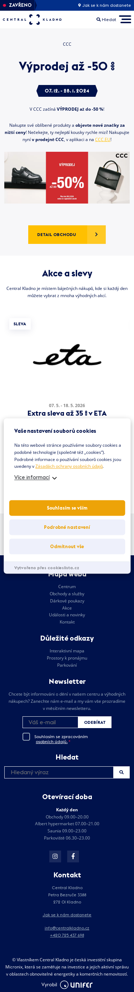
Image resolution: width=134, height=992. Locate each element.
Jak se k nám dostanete (104, 5)
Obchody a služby (67, 593)
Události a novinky (67, 614)
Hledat (121, 772)
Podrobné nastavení (67, 527)
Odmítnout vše (67, 547)
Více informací (32, 477)
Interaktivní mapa (67, 650)
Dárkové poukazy (67, 600)
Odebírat (95, 722)
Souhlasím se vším (67, 508)
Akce (67, 608)
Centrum (67, 586)
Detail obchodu (56, 234)
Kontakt (67, 622)
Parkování (67, 665)
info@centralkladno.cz (67, 928)
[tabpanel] (66, 374)
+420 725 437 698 (67, 935)
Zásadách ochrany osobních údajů (69, 466)
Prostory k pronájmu (67, 658)
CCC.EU (102, 139)
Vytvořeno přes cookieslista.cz (46, 568)
